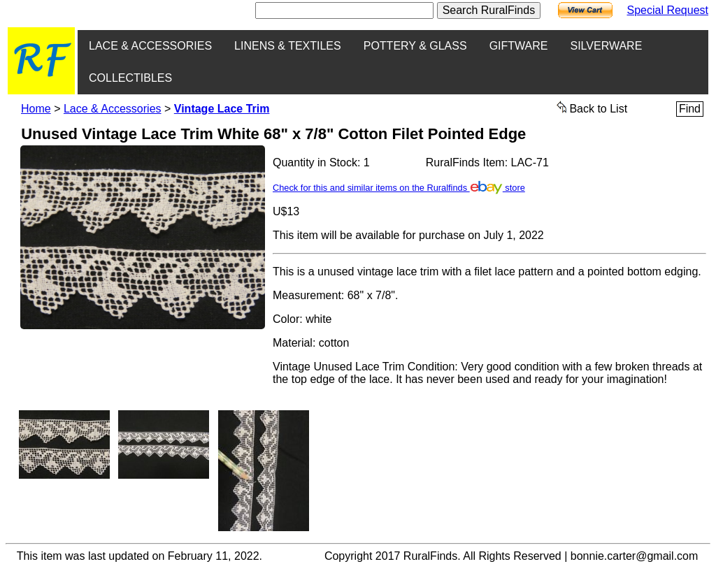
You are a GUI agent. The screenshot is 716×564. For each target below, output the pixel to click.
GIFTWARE (518, 46)
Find (690, 109)
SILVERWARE (606, 46)
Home (36, 109)
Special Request (667, 10)
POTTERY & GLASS (415, 46)
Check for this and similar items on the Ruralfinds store (399, 187)
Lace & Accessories (113, 109)
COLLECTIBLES (130, 78)
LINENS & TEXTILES (287, 46)
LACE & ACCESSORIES (150, 46)
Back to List (592, 108)
